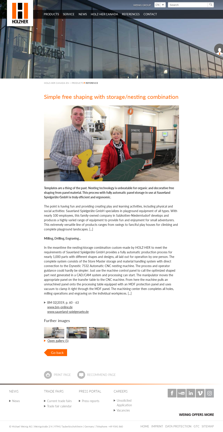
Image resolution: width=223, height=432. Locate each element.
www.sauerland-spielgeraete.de (68, 312)
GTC (196, 426)
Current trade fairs (59, 401)
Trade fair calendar (59, 406)
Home (144, 426)
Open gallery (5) (58, 341)
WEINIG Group (142, 5)
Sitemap (208, 426)
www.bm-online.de (60, 307)
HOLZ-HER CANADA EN (56, 83)
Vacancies (123, 410)
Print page (62, 375)
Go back (57, 352)
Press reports (90, 401)
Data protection (178, 426)
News (16, 401)
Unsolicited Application (124, 403)
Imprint (157, 426)
